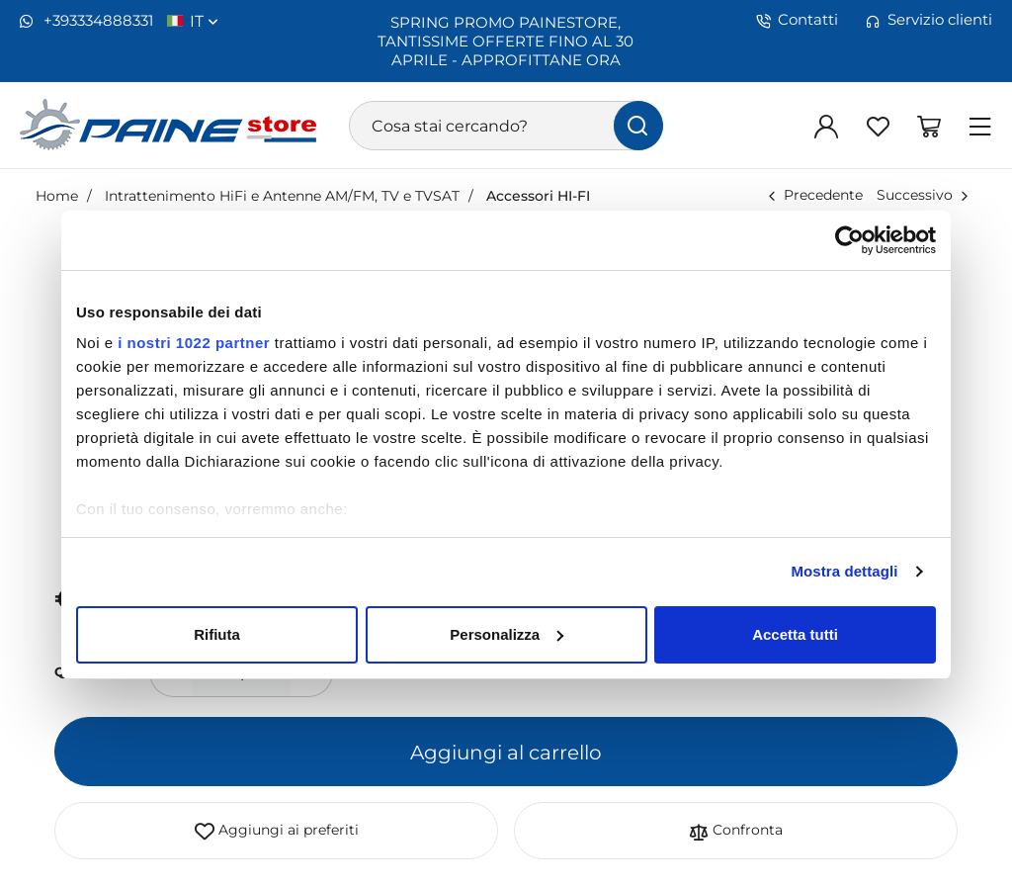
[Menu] (980, 125)
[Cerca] (638, 125)
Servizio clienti (929, 20)
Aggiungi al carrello (506, 751)
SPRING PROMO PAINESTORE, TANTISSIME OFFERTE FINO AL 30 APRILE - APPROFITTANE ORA (505, 40)
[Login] (826, 125)
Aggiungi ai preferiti (277, 831)
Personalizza (506, 634)
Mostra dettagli (844, 571)
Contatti (797, 20)
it (204, 21)
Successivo (915, 194)
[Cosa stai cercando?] (505, 125)
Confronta (736, 831)
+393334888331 (86, 21)
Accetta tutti (795, 634)
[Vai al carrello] (929, 125)
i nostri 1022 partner (194, 342)
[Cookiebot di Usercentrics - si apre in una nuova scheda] (849, 240)
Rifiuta (217, 634)
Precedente (823, 194)
